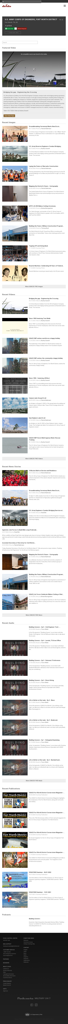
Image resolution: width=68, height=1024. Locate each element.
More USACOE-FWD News (34, 615)
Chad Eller (43, 512)
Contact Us (6, 968)
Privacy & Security (7, 970)
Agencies (5, 991)
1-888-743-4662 (7, 952)
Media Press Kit (7, 985)
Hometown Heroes (28, 942)
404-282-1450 (6, 940)
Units (4, 988)
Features (6, 959)
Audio (25, 955)
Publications (27, 960)
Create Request (7, 983)
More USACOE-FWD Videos (34, 458)
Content (26, 947)
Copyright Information (8, 974)
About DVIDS (7, 966)
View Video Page (9, 115)
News (25, 953)
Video (25, 951)
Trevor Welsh (44, 629)
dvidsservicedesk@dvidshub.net (11, 946)
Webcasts (26, 962)
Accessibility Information (9, 975)
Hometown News (29, 938)
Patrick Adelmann (46, 128)
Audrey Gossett (24, 110)
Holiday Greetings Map (29, 944)
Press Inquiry (7, 981)
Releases (26, 940)
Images (25, 949)
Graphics (26, 956)
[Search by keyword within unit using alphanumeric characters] (20, 42)
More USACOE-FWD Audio (34, 781)
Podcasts (26, 958)
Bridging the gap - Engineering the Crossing (20, 92)
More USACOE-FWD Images (34, 286)
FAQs (4, 972)
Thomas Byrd (45, 228)
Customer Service (7, 977)
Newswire (6, 962)
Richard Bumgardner (47, 208)
